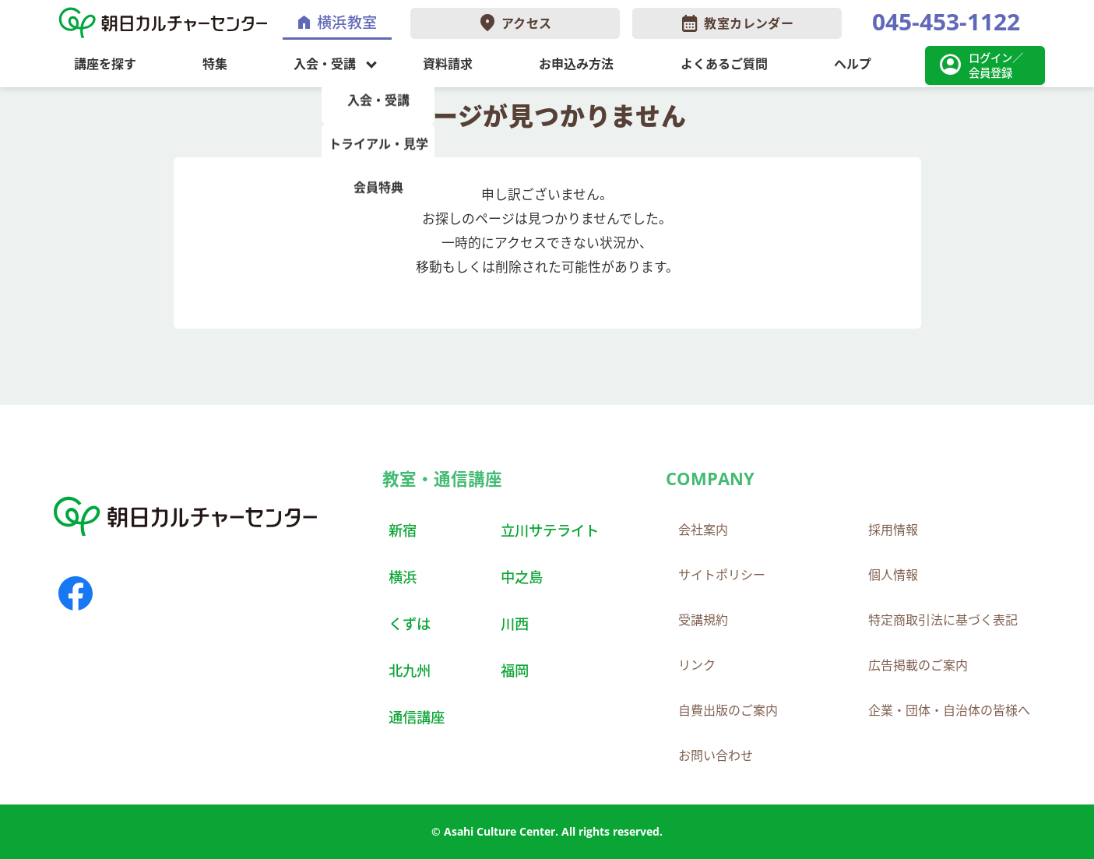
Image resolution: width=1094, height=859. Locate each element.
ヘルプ (852, 63)
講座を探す (105, 63)
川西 (515, 623)
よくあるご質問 (724, 63)
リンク (697, 665)
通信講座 (417, 717)
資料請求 (448, 63)
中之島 (522, 576)
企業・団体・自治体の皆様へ (949, 710)
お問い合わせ (715, 755)
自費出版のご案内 (728, 710)
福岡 (515, 670)
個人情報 (893, 574)
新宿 (403, 530)
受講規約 (703, 619)
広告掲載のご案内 (918, 665)
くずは (410, 623)
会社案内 (703, 529)
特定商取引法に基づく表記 (943, 619)
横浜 (403, 576)
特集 (214, 63)
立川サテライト (550, 530)
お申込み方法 (576, 63)
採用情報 (893, 529)
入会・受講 (325, 63)
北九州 (410, 670)
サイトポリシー (721, 574)
